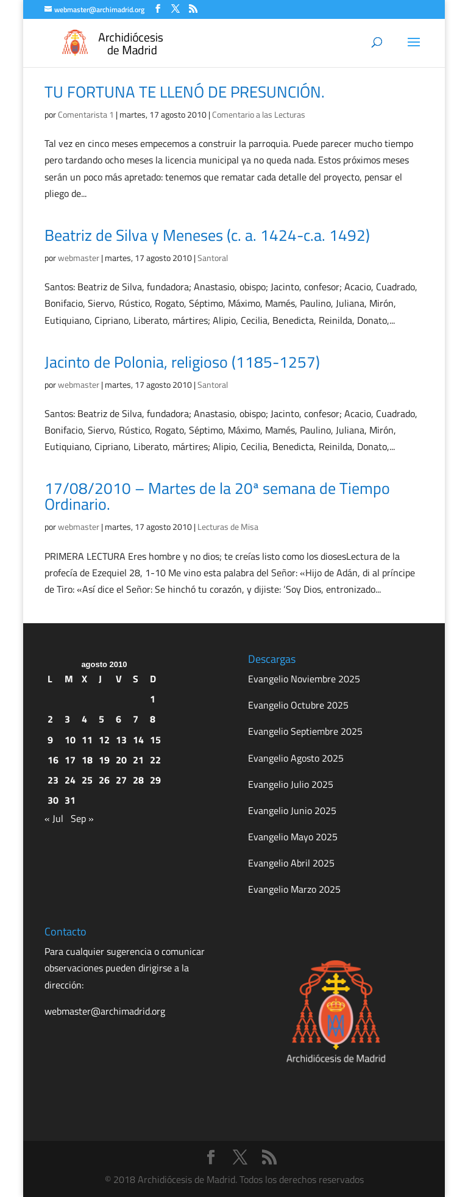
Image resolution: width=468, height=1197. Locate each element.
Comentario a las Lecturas (258, 114)
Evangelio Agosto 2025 (296, 758)
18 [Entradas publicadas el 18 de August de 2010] (87, 759)
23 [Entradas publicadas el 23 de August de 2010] (53, 780)
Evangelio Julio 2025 (290, 784)
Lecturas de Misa (227, 526)
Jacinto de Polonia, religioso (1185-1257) (182, 362)
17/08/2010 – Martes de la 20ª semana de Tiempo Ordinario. (217, 496)
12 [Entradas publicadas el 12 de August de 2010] (104, 739)
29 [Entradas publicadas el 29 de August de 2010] (155, 780)
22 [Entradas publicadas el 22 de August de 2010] (155, 759)
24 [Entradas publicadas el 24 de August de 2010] (70, 780)
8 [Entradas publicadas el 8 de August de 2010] (152, 719)
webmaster (78, 257)
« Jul (53, 818)
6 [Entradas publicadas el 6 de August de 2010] (118, 719)
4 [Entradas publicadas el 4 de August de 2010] (84, 719)
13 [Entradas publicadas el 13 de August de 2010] (121, 739)
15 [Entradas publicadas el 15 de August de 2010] (155, 739)
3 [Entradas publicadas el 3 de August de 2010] (67, 719)
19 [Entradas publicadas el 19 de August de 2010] (104, 759)
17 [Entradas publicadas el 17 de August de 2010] (70, 759)
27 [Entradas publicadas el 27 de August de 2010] (121, 780)
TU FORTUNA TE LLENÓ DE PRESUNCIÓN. (184, 92)
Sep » (82, 818)
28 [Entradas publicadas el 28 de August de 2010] (138, 780)
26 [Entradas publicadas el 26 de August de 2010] (104, 780)
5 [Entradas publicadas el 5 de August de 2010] (101, 719)
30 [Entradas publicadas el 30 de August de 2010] (53, 800)
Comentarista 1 (86, 114)
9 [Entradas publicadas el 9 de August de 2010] (50, 739)
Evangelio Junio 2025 (292, 810)
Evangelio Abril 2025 (291, 863)
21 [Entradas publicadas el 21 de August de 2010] (138, 759)
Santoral (212, 257)
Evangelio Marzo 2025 (294, 889)
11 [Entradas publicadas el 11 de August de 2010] (87, 739)
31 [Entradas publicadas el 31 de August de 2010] (70, 800)
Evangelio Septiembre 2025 (305, 731)
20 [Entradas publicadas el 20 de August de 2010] (121, 759)
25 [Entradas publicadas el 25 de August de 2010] (87, 780)
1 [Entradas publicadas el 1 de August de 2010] (152, 698)
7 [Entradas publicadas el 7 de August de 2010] (135, 719)
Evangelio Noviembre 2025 (304, 678)
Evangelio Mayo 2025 (293, 836)
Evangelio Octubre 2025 (298, 705)
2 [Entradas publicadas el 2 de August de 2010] (50, 719)
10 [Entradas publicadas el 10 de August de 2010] (70, 739)
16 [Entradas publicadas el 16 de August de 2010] (53, 759)
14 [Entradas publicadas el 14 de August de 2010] (138, 739)
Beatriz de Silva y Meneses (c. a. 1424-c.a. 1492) (207, 235)
